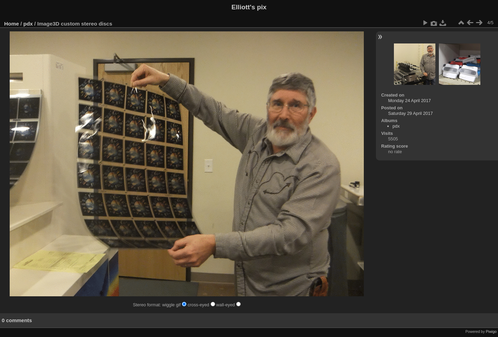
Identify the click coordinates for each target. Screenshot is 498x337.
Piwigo (491, 331)
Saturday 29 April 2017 (410, 113)
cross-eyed (201, 304)
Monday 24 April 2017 (409, 100)
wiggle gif (174, 304)
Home (11, 24)
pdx (28, 24)
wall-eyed (228, 304)
